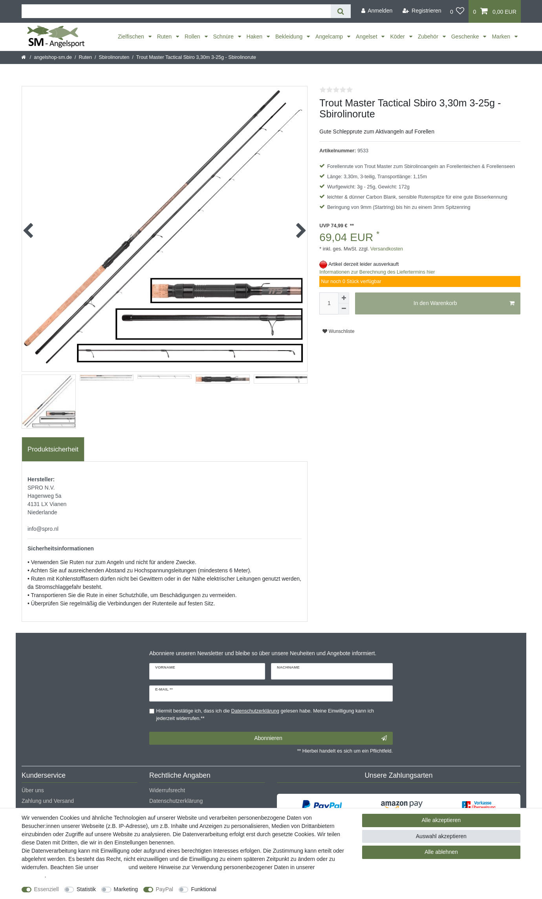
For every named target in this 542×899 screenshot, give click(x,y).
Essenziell (46, 889)
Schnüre (224, 36)
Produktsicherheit (53, 449)
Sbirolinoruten (114, 57)
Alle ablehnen (441, 852)
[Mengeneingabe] (328, 303)
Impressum (113, 867)
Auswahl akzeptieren (441, 836)
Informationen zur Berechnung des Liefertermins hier (377, 272)
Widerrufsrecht (167, 790)
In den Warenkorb (464, 303)
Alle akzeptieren (441, 820)
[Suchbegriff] (176, 11)
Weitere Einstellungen (250, 889)
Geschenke (466, 36)
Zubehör (429, 36)
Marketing (126, 889)
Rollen (193, 36)
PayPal (164, 889)
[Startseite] (24, 57)
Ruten (165, 36)
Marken (502, 36)
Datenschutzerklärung (176, 801)
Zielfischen (132, 36)
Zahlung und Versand (48, 801)
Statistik (86, 889)
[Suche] (341, 11)
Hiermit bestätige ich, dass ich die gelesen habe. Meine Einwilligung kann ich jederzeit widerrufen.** (265, 714)
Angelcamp (329, 36)
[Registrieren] (422, 11)
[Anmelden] (377, 11)
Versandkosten (386, 249)
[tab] (53, 449)
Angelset (367, 36)
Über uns (33, 790)
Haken (255, 36)
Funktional (203, 889)
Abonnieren (320, 738)
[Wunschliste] (457, 11)
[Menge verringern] (343, 308)
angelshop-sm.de (53, 57)
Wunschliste (338, 331)
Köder (398, 36)
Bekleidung (289, 36)
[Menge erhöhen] (343, 297)
